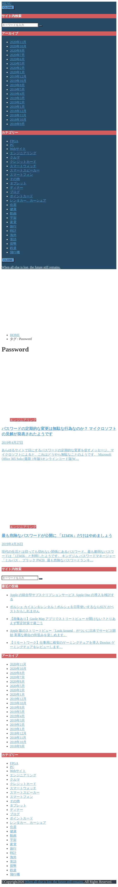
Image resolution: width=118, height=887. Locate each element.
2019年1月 (17, 106)
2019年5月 (17, 89)
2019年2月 (17, 102)
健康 (13, 209)
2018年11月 (18, 115)
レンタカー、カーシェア (28, 200)
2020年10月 (18, 46)
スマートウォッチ (23, 166)
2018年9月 (17, 124)
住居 (13, 205)
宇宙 (13, 217)
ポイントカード (21, 196)
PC (12, 145)
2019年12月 (18, 76)
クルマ (15, 157)
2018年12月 (18, 111)
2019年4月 (17, 93)
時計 (13, 230)
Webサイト (18, 149)
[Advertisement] (59, 301)
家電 (13, 222)
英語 (13, 239)
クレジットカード (23, 161)
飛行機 (15, 252)
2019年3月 (17, 98)
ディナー (16, 187)
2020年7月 (17, 55)
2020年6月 (17, 59)
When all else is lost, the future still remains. (31, 267)
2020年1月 (17, 72)
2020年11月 (18, 42)
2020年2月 (17, 68)
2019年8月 (17, 85)
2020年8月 (17, 50)
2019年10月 (18, 81)
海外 (13, 235)
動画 (13, 213)
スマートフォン (21, 174)
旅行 (13, 226)
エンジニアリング (23, 153)
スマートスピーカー (25, 170)
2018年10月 (18, 119)
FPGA (14, 141)
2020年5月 (17, 63)
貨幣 (13, 243)
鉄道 (13, 248)
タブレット (18, 183)
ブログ (15, 192)
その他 (15, 179)
